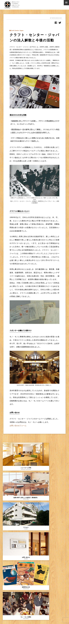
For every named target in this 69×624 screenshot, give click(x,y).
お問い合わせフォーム (18, 425)
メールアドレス (8, 603)
